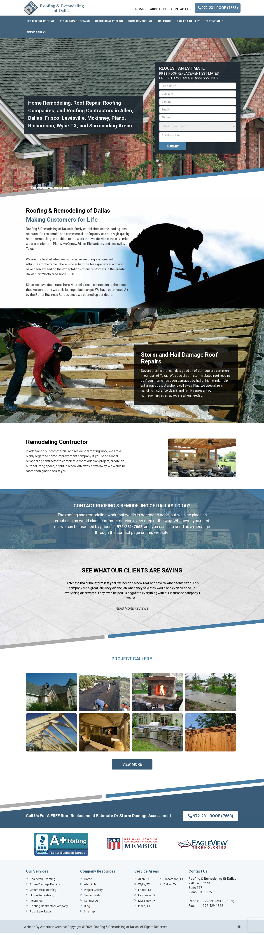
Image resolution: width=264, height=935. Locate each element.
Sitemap (89, 913)
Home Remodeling (42, 896)
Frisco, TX (144, 891)
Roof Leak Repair (41, 913)
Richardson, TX (173, 880)
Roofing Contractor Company (49, 907)
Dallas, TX (170, 886)
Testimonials (92, 896)
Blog (87, 907)
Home (88, 880)
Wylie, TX (144, 886)
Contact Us (91, 902)
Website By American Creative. (46, 928)
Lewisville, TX (147, 896)
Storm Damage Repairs (45, 886)
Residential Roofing (42, 880)
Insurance (36, 902)
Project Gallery (93, 891)
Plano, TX (144, 907)
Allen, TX (144, 880)
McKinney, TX (146, 902)
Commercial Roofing (43, 891)
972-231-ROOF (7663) (218, 8)
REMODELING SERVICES (51, 189)
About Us (90, 886)
